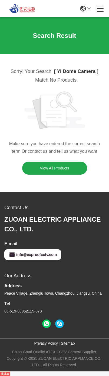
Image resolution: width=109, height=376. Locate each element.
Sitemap (68, 343)
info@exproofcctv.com (33, 255)
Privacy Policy (46, 343)
